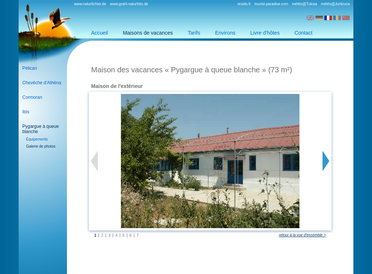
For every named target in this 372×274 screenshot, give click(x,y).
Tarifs (194, 33)
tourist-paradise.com (271, 4)
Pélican (29, 68)
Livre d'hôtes (265, 33)
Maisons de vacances (148, 33)
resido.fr (244, 4)
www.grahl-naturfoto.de (129, 4)
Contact (303, 33)
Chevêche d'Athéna (41, 82)
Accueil (99, 33)
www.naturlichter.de (90, 4)
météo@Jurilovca (335, 4)
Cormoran (32, 97)
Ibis (25, 111)
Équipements (37, 139)
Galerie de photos (40, 146)
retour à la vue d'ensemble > (302, 235)
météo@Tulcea (304, 4)
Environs (225, 33)
